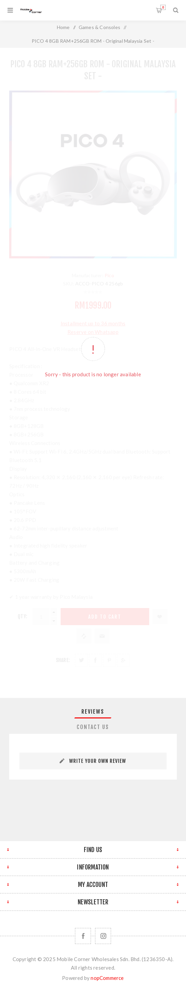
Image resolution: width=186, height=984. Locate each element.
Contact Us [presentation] (93, 727)
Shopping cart (163, 7)
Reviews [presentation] (92, 711)
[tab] (92, 711)
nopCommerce (107, 978)
